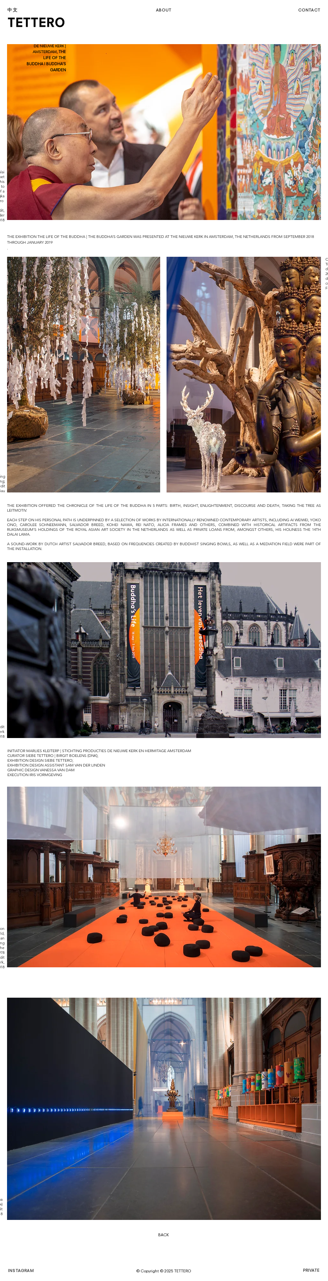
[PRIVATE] (298, 1270)
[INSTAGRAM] (30, 1271)
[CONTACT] (299, 10)
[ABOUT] (164, 10)
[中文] (30, 10)
